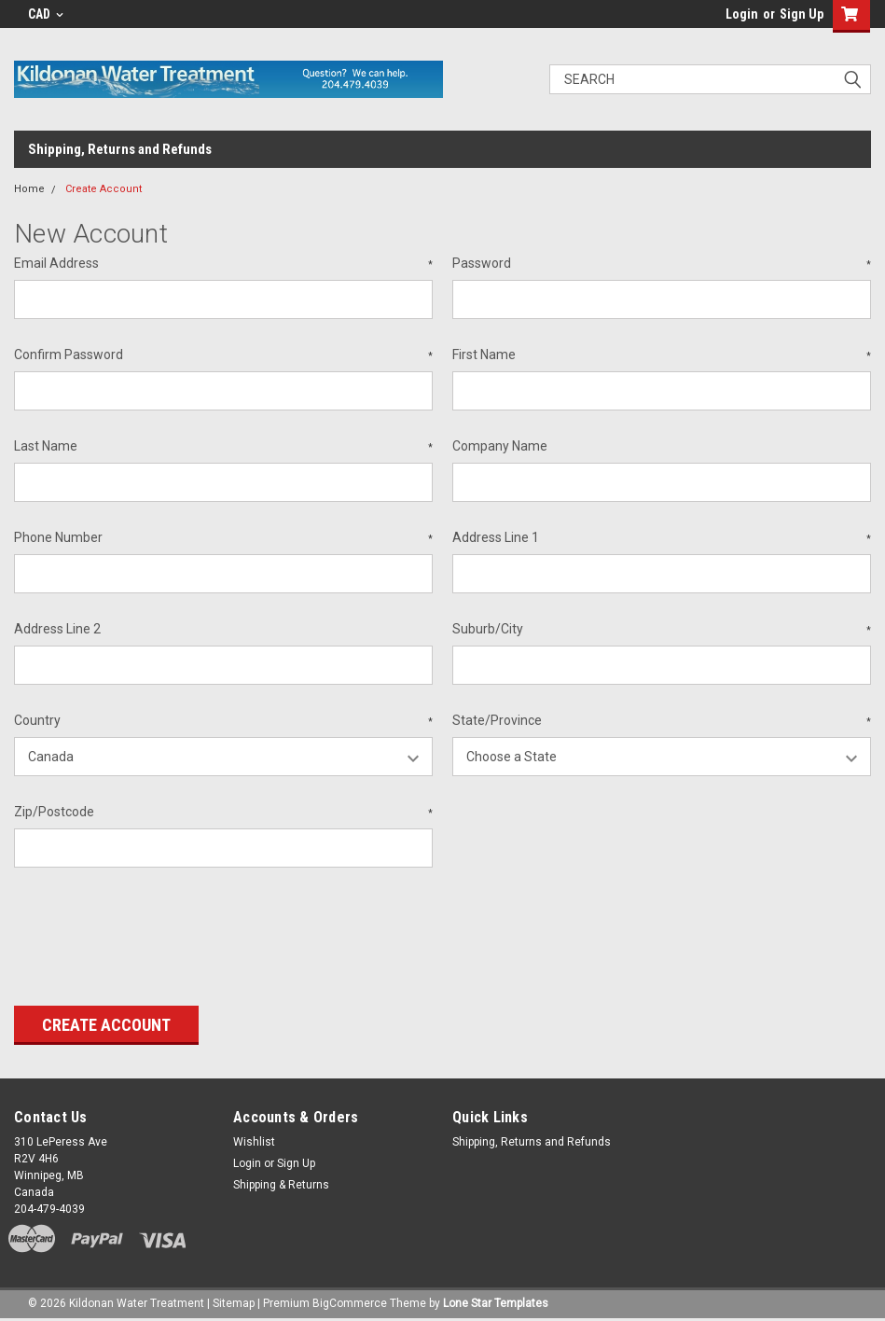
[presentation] (155, 930)
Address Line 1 (661, 538)
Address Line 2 (57, 628)
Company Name (499, 445)
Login (742, 14)
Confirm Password (223, 355)
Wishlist (254, 1141)
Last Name (223, 446)
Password (661, 264)
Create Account (103, 189)
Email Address (223, 264)
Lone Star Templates (495, 1302)
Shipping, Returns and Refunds (120, 149)
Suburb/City (661, 629)
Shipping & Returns (281, 1184)
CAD (45, 14)
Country (223, 721)
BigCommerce (349, 1302)
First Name (661, 355)
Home (29, 189)
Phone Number (223, 538)
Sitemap (234, 1302)
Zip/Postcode (223, 812)
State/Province (661, 721)
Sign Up (801, 14)
